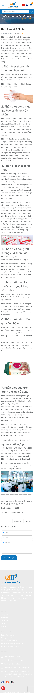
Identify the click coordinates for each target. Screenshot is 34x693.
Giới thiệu (4, 609)
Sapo (21, 690)
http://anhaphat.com (15, 512)
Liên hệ (3, 618)
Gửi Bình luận (9, 558)
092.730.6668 (19, 652)
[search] (17, 11)
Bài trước (17, 521)
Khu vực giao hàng (7, 630)
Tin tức (3, 615)
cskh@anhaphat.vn (15, 656)
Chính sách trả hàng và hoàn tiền (12, 635)
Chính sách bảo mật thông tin (11, 638)
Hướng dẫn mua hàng (8, 627)
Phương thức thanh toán (9, 632)
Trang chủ (4, 607)
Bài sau (28, 521)
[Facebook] (2, 674)
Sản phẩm (4, 612)
